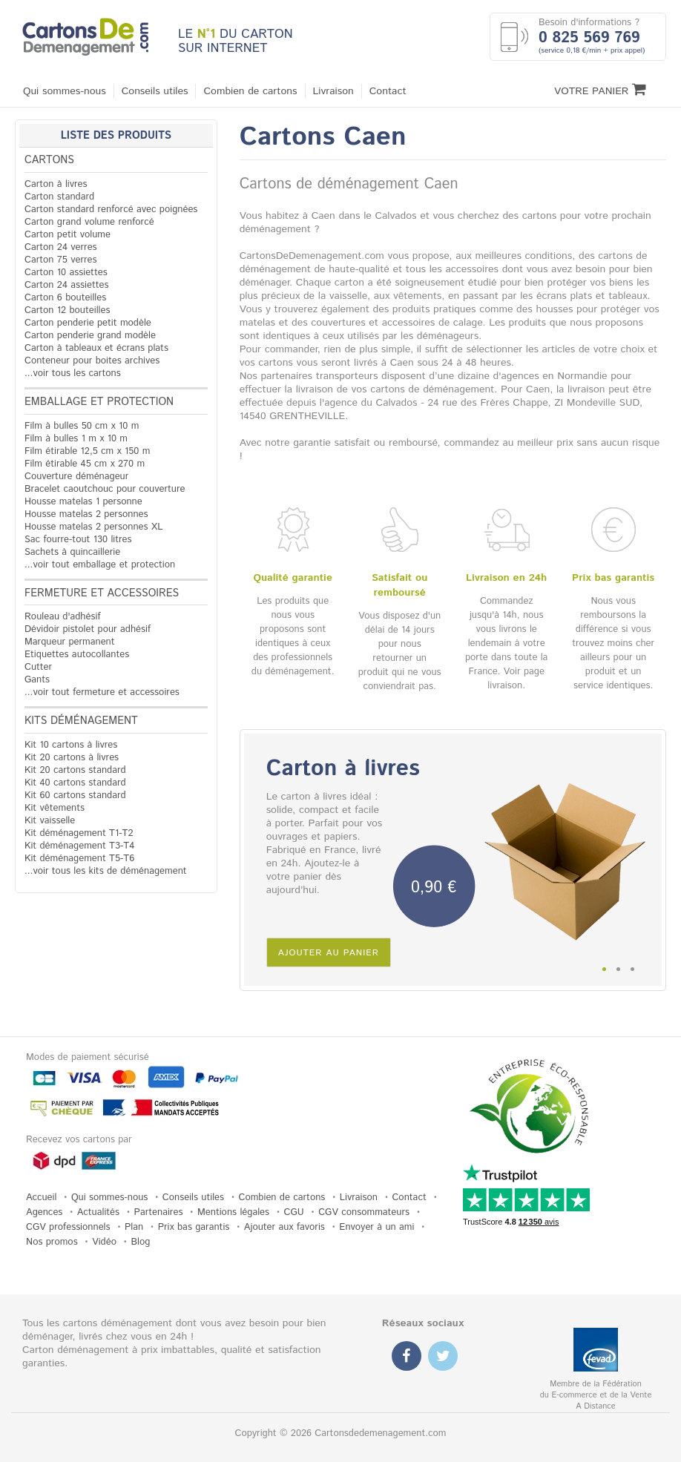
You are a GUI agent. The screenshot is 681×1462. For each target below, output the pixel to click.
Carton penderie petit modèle (87, 323)
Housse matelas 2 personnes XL (93, 527)
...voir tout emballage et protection (99, 565)
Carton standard (59, 197)
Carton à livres (56, 184)
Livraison (333, 91)
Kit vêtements (54, 808)
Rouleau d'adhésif (62, 617)
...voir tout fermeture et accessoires (102, 692)
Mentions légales (233, 1212)
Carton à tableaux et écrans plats (96, 348)
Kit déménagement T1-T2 (78, 833)
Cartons (49, 160)
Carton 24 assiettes (66, 285)
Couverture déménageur (76, 477)
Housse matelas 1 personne (83, 502)
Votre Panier (600, 90)
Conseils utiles (155, 91)
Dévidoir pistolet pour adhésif (87, 629)
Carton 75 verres (60, 260)
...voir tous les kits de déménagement (105, 871)
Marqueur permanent (69, 642)
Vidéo (104, 1242)
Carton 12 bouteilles (67, 310)
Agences (44, 1212)
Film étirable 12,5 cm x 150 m (87, 451)
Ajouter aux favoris (284, 1227)
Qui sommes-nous (64, 91)
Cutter (38, 667)
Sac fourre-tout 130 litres (78, 540)
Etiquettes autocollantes (76, 655)
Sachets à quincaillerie (72, 552)
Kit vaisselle (49, 821)
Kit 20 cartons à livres (71, 758)
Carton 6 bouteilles (65, 298)
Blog (140, 1242)
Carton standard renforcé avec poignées (110, 209)
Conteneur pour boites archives (91, 361)
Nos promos (52, 1242)
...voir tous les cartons (72, 373)
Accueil (41, 1198)
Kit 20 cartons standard (75, 770)
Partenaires (158, 1212)
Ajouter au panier (328, 952)
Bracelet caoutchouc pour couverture (104, 489)
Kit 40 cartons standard (75, 783)
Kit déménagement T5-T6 (79, 859)
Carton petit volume (67, 235)
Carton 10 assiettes (66, 273)
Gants (37, 680)
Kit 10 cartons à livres (70, 745)
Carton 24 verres (60, 247)
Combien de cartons (250, 91)
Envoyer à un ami (376, 1227)
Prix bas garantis (194, 1227)
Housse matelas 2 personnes (86, 514)
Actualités (98, 1212)
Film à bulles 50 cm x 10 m (81, 426)
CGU (294, 1212)
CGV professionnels (68, 1227)
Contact (388, 91)
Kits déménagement (81, 721)
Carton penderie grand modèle (90, 336)
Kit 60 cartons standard (75, 795)
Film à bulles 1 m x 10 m (76, 439)
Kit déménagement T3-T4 (79, 846)
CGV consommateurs (363, 1212)
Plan (134, 1227)
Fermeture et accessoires (101, 593)
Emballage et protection (99, 402)
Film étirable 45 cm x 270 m (84, 464)
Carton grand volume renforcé (89, 222)
